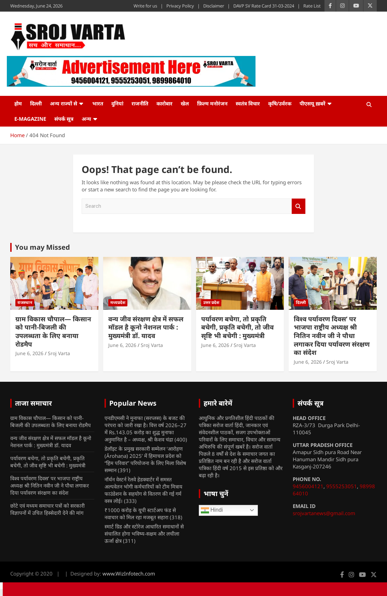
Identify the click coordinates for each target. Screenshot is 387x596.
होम (18, 103)
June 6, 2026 (29, 353)
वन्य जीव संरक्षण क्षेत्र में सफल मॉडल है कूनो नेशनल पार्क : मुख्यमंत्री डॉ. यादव (145, 327)
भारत (97, 103)
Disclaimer (213, 6)
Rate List (312, 6)
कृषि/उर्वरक (279, 103)
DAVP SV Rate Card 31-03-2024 (263, 6)
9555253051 (341, 486)
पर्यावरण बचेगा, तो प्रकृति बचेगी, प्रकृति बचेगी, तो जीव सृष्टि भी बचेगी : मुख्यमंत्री (237, 327)
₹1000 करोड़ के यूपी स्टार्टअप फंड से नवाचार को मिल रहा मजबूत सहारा (140, 514)
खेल (185, 103)
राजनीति (140, 103)
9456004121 (308, 486)
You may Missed (42, 247)
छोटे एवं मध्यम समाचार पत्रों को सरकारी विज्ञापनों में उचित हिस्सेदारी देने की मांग (47, 509)
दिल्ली (36, 103)
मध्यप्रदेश (117, 302)
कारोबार (164, 103)
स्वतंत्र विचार (248, 103)
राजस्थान (24, 302)
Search (298, 206)
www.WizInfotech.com (128, 573)
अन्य (86, 118)
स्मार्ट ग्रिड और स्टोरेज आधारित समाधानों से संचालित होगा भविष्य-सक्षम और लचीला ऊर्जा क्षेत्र (144, 533)
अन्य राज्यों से (63, 103)
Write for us (145, 6)
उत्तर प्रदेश (211, 302)
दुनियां (117, 103)
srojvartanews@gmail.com (324, 513)
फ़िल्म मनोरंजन (212, 103)
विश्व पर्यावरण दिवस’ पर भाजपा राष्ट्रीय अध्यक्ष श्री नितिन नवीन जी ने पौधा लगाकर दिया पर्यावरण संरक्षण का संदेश (332, 336)
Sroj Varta (59, 353)
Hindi (212, 510)
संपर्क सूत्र (63, 118)
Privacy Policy (180, 6)
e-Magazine (30, 118)
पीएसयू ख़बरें (313, 103)
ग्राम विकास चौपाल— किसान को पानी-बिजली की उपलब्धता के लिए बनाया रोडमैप (53, 332)
